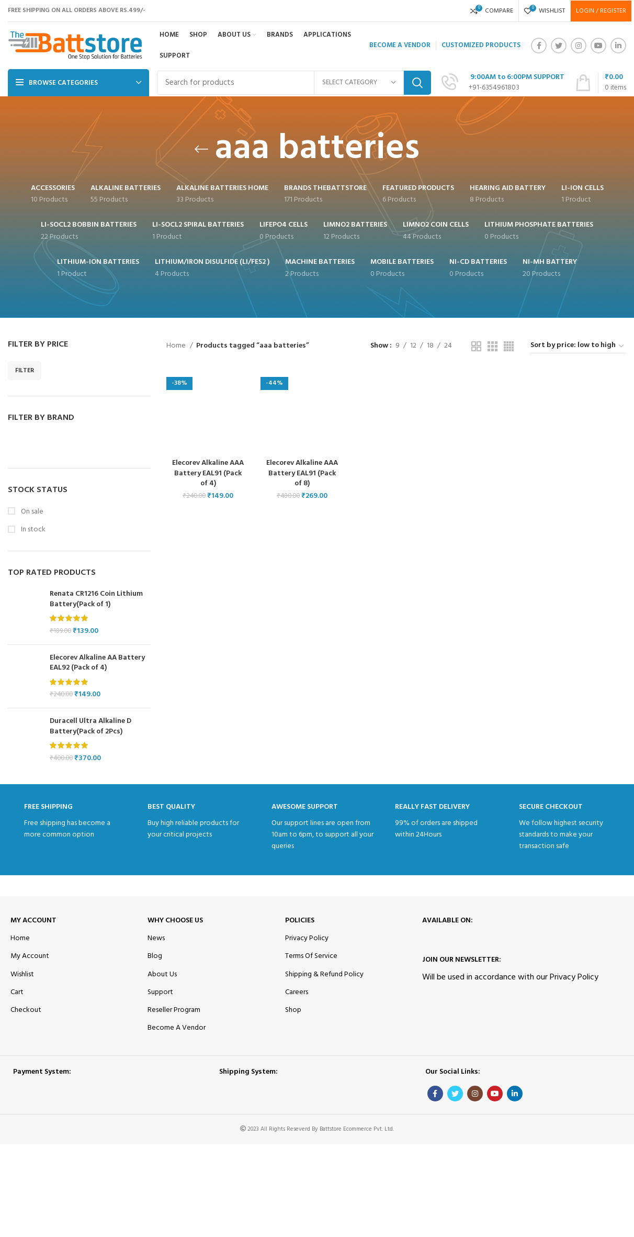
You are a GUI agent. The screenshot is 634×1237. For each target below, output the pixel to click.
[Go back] (201, 149)
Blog (155, 956)
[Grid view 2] (476, 346)
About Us (162, 974)
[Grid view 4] (509, 346)
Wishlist (22, 974)
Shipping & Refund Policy (324, 974)
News (156, 938)
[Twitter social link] (559, 45)
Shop (293, 1010)
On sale (31, 512)
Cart (17, 992)
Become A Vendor (177, 1028)
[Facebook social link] (539, 45)
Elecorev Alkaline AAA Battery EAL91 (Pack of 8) (302, 473)
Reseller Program (174, 1010)
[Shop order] (577, 346)
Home (176, 346)
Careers (296, 992)
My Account (33, 921)
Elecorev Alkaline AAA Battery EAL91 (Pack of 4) (208, 473)
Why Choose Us (175, 921)
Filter (24, 370)
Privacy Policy (307, 938)
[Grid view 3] (492, 346)
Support (160, 992)
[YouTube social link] (598, 45)
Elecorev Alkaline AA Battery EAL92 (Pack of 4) (97, 663)
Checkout (25, 1010)
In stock (32, 530)
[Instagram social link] (578, 45)
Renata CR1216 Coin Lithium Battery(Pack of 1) (96, 599)
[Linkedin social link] (618, 45)
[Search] (294, 83)
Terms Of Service (311, 956)
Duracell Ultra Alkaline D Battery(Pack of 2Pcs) (90, 726)
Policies (299, 921)
